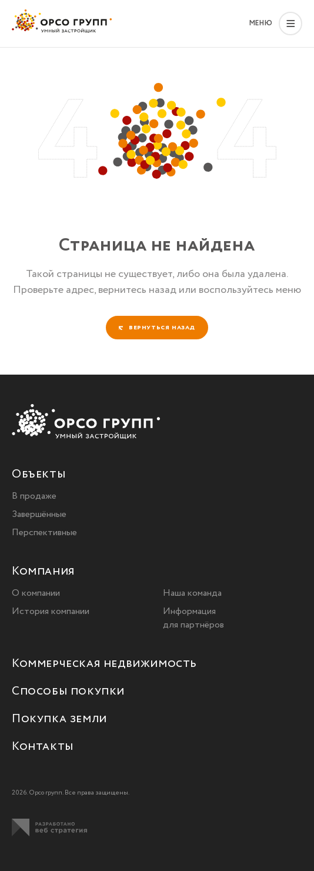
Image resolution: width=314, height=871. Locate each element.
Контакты (43, 747)
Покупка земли (59, 719)
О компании (36, 593)
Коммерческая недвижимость (104, 664)
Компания (43, 572)
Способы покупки (68, 692)
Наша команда (192, 593)
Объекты (38, 475)
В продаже (34, 496)
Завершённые (39, 514)
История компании (50, 611)
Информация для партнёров (193, 618)
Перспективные (44, 532)
